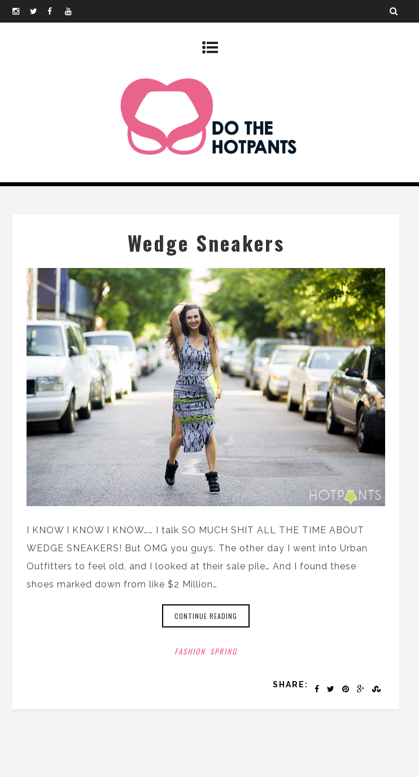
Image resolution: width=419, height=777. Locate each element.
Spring (223, 651)
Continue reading (205, 616)
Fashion (190, 651)
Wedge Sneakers (206, 242)
